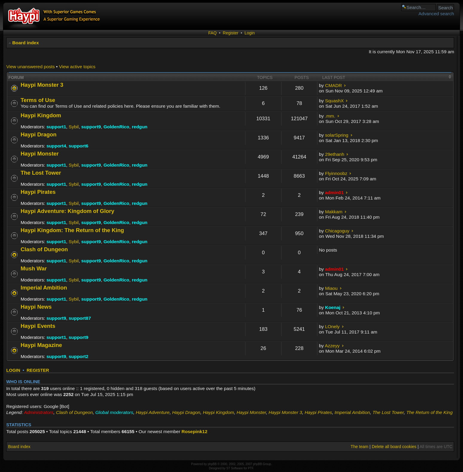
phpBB (212, 464)
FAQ (212, 33)
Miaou (331, 288)
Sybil (74, 126)
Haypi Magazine (41, 345)
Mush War (34, 268)
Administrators (38, 412)
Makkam (334, 211)
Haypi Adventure (152, 412)
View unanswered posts (30, 66)
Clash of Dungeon (44, 249)
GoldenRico (116, 126)
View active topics (77, 66)
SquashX (334, 100)
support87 (80, 318)
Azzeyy (332, 345)
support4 (56, 145)
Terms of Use (38, 100)
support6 (78, 145)
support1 (56, 126)
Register (230, 33)
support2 (78, 356)
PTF (250, 468)
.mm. (330, 115)
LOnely (332, 326)
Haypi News (36, 307)
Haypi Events (38, 326)
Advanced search (436, 13)
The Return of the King (429, 412)
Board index (25, 42)
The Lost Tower (41, 173)
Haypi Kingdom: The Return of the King (72, 230)
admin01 (334, 192)
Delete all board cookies (394, 446)
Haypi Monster (40, 153)
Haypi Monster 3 (42, 85)
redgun (139, 126)
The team (359, 446)
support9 (91, 126)
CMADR (333, 85)
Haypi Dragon (38, 134)
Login (250, 33)
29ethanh (334, 154)
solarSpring (337, 135)
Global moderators (114, 412)
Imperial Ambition (44, 287)
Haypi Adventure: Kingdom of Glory (67, 211)
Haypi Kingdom (41, 115)
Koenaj (332, 307)
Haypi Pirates (38, 192)
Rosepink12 (194, 431)
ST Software (234, 468)
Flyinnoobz (336, 173)
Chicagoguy (337, 230)
